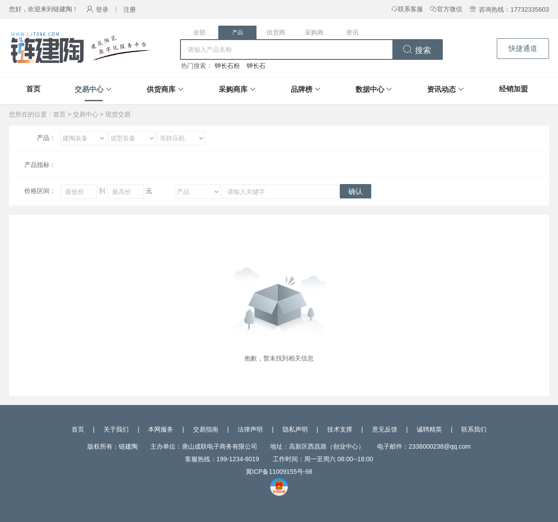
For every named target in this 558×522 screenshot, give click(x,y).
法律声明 (250, 429)
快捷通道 (522, 48)
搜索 (417, 50)
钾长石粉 (227, 65)
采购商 (314, 32)
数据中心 (370, 89)
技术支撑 (339, 429)
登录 (97, 9)
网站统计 (12, 517)
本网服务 (160, 429)
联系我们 (473, 429)
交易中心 (89, 89)
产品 (237, 32)
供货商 (275, 32)
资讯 (352, 32)
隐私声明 (295, 429)
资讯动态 (441, 89)
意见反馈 (384, 429)
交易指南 (205, 429)
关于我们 (116, 429)
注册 (129, 9)
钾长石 (256, 65)
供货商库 (161, 89)
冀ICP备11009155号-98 (279, 471)
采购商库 (233, 89)
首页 (33, 89)
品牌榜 (301, 89)
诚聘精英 (429, 429)
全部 (199, 32)
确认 (355, 191)
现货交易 (117, 114)
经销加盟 (513, 89)
